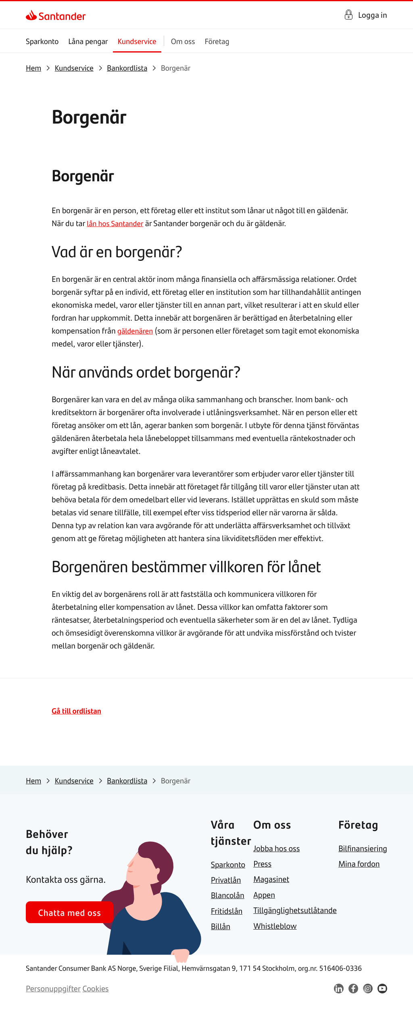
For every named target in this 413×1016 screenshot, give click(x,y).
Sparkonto (42, 41)
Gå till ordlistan (78, 710)
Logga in (372, 14)
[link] (33, 15)
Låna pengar (88, 41)
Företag (217, 41)
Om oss (183, 41)
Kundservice (137, 41)
